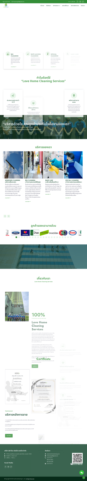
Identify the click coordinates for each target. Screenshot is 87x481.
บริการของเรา (56, 5)
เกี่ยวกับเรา (48, 5)
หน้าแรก (42, 5)
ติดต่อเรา (83, 5)
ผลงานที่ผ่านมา (65, 5)
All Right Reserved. (30, 478)
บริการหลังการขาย (75, 5)
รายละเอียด (13, 67)
